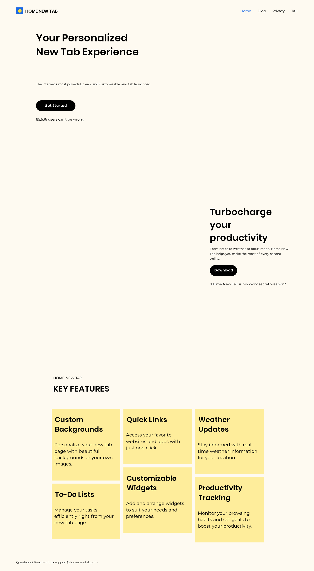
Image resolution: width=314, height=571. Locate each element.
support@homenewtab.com (76, 562)
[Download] (223, 270)
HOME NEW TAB (41, 11)
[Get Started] (55, 105)
